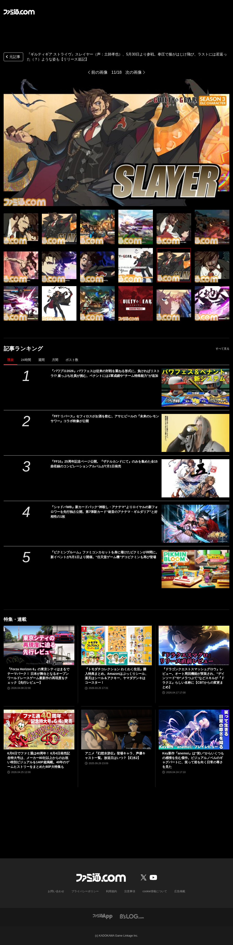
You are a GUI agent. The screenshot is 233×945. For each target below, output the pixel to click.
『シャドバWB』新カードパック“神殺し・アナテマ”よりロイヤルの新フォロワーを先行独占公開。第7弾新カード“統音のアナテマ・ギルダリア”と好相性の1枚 (104, 511)
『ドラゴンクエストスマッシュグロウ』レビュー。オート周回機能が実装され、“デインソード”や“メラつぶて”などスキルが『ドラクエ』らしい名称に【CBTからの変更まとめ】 (193, 678)
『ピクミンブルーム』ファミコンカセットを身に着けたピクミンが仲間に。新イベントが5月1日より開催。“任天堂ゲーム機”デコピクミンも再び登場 (105, 554)
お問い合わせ (56, 891)
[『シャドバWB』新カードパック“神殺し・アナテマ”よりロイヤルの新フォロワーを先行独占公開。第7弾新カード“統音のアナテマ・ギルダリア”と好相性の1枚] (195, 524)
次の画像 (133, 72)
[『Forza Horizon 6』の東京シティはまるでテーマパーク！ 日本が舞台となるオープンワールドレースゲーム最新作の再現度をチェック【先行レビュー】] (39, 645)
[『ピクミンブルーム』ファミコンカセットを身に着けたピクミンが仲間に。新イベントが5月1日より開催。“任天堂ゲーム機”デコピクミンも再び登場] (195, 569)
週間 (41, 360)
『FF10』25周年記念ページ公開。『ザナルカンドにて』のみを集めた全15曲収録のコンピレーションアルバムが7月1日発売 (104, 464)
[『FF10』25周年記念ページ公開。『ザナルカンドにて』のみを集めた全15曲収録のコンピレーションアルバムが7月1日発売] (195, 478)
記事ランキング (23, 348)
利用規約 (111, 891)
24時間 (26, 360)
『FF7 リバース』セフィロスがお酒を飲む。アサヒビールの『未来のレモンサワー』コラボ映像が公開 (105, 418)
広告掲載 (179, 891)
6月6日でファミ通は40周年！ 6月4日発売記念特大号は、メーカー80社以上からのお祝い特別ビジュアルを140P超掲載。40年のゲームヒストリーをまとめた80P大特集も (38, 760)
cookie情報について (155, 891)
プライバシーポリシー (85, 891)
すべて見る (222, 348)
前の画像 (99, 72)
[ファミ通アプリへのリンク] (102, 916)
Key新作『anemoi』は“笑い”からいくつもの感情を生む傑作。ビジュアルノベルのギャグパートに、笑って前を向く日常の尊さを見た (193, 760)
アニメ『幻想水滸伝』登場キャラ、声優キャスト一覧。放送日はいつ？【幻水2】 (115, 755)
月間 (55, 360)
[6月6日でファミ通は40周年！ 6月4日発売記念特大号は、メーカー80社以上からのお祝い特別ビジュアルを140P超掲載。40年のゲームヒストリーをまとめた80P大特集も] (39, 729)
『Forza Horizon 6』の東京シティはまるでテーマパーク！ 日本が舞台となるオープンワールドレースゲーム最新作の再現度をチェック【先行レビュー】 (38, 675)
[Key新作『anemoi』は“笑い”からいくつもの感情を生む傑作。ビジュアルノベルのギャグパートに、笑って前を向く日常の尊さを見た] (194, 729)
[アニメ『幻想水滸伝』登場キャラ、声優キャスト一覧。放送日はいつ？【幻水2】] (116, 729)
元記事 (12, 57)
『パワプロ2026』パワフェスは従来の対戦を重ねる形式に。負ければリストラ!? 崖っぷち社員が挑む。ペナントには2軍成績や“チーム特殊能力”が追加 (105, 373)
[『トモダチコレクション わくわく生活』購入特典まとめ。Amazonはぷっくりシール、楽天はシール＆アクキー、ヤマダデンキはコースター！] (116, 645)
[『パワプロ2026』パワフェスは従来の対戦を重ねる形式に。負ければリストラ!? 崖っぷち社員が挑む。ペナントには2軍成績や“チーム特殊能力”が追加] (195, 388)
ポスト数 (72, 360)
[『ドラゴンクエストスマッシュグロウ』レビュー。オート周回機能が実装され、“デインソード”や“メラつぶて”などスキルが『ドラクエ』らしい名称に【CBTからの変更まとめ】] (194, 645)
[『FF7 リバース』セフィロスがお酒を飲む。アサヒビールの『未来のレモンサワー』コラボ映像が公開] (195, 433)
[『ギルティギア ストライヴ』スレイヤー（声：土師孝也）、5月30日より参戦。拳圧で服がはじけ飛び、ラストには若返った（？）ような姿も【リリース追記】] (21, 227)
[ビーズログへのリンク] (132, 916)
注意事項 (129, 891)
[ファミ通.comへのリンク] (19, 12)
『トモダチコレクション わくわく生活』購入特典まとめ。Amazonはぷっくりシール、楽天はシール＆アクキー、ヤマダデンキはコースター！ (116, 675)
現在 (10, 360)
